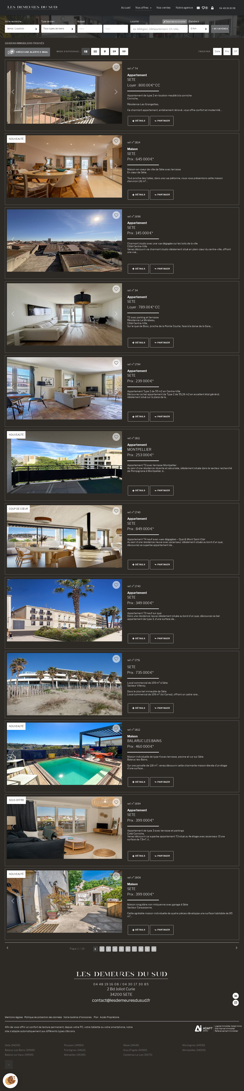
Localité (134, 21)
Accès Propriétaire (109, 1017)
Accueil (125, 7)
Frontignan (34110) (75, 1050)
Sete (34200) (12, 1045)
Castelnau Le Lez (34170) (137, 1054)
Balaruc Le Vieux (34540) (19, 1054)
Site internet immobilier (225, 1028)
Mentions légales (14, 1017)
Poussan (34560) (74, 1045)
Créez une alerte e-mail (27, 52)
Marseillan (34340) (75, 1054)
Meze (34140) (131, 1045)
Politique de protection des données (43, 1017)
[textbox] (159, 29)
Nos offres (143, 7)
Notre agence (184, 7)
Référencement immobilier (226, 1031)
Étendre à (194, 21)
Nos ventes (163, 7)
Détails (138, 120)
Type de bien (48, 21)
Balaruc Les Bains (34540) (20, 1050)
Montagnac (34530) (193, 1045)
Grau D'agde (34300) (135, 1050)
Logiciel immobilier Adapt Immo (228, 1026)
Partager (162, 120)
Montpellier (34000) (194, 1050)
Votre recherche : (13, 21)
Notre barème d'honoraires (78, 1017)
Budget (81, 21)
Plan (96, 1017)
